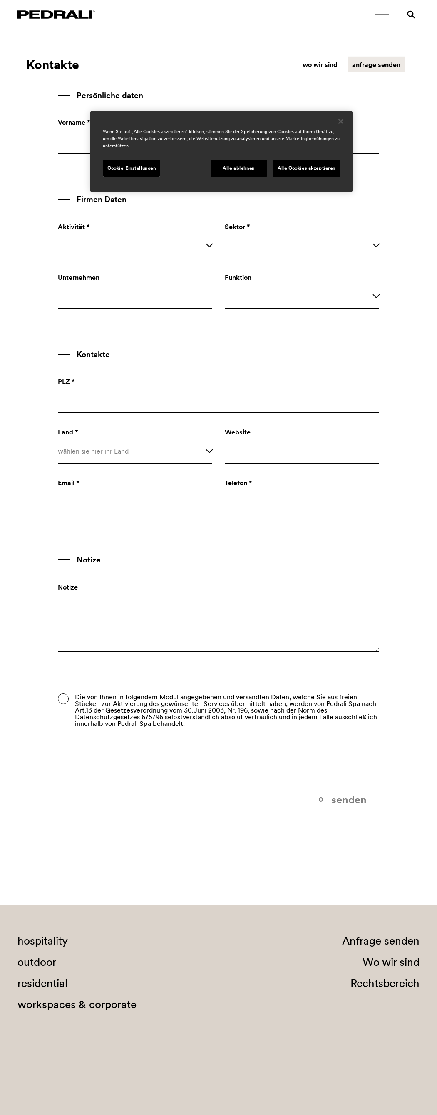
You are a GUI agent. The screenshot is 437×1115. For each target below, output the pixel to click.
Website (238, 432)
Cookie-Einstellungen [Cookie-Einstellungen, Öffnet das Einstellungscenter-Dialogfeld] (131, 168)
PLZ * (66, 381)
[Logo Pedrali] (56, 14)
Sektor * (237, 226)
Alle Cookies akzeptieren (306, 168)
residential (42, 983)
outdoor (36, 962)
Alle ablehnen (238, 168)
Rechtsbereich (385, 983)
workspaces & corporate (77, 1004)
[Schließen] (341, 121)
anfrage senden (376, 64)
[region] (221, 151)
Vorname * (74, 122)
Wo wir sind (391, 962)
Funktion (238, 277)
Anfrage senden (381, 940)
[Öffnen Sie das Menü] (382, 14)
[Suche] (411, 14)
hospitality (42, 940)
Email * (68, 483)
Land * (68, 432)
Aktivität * (74, 226)
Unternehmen (78, 277)
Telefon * (238, 483)
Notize (68, 587)
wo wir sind (320, 64)
